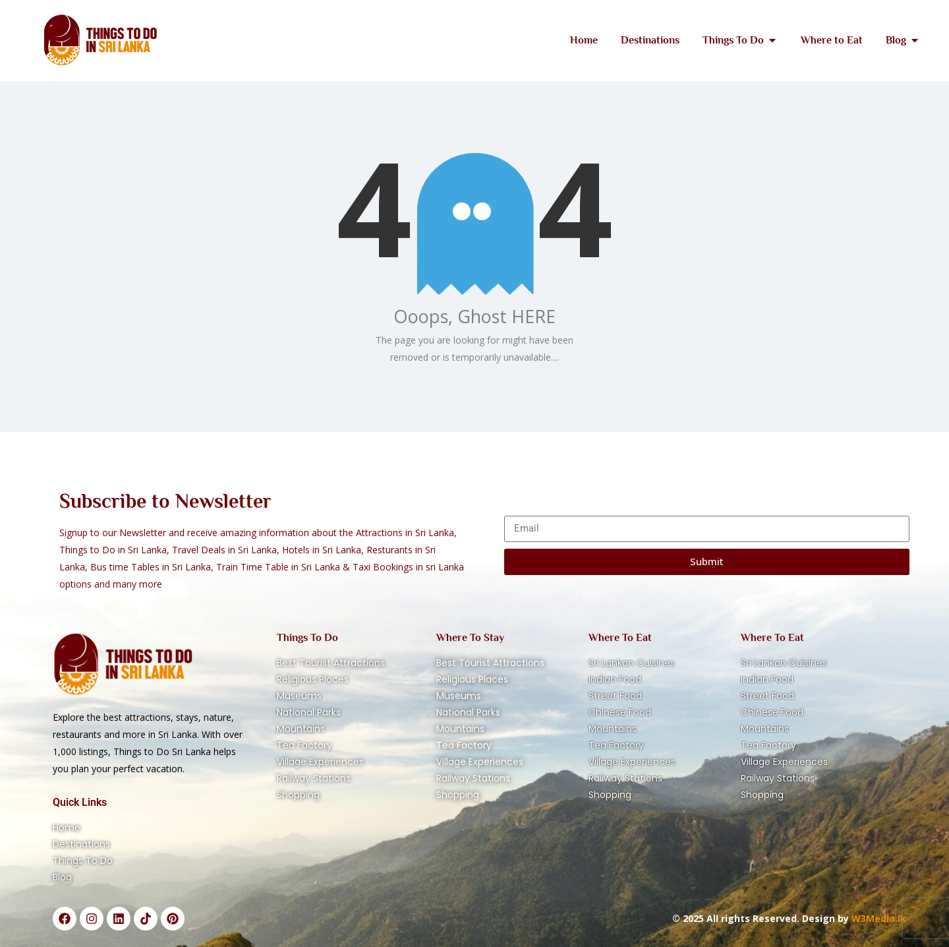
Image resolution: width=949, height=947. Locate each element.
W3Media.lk (877, 918)
